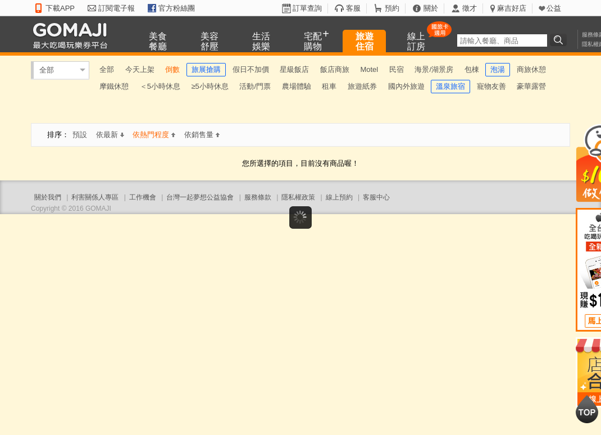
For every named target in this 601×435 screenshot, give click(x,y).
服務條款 (257, 197)
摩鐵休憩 (114, 86)
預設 (79, 134)
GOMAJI (73, 35)
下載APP (60, 8)
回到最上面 (587, 409)
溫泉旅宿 (450, 86)
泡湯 (497, 69)
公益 (554, 8)
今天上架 (139, 69)
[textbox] (502, 40)
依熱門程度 (154, 134)
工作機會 (142, 197)
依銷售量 (202, 134)
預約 (392, 8)
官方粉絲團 (176, 8)
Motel (369, 69)
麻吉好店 (511, 8)
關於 (431, 8)
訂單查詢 (307, 8)
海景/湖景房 (434, 69)
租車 (329, 86)
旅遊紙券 (362, 86)
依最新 (110, 134)
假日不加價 (251, 69)
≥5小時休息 (209, 86)
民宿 (396, 69)
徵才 (469, 8)
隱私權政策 (298, 197)
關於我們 (47, 197)
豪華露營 (531, 86)
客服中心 (376, 197)
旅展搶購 (206, 69)
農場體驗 (296, 86)
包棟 (472, 69)
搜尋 (560, 40)
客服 (353, 8)
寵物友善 (491, 86)
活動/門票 (255, 86)
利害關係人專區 (95, 197)
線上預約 (339, 197)
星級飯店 (294, 69)
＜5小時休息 (160, 86)
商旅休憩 (531, 69)
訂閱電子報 (116, 8)
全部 (46, 70)
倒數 (172, 69)
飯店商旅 (334, 69)
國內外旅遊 (406, 86)
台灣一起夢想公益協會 (200, 197)
